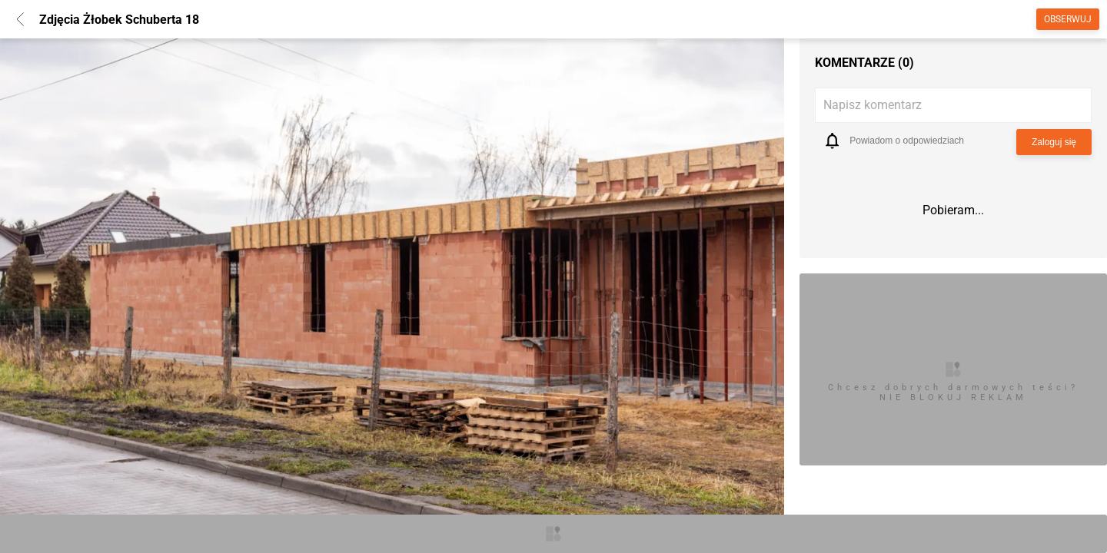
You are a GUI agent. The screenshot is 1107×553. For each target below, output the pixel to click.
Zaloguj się (1054, 142)
